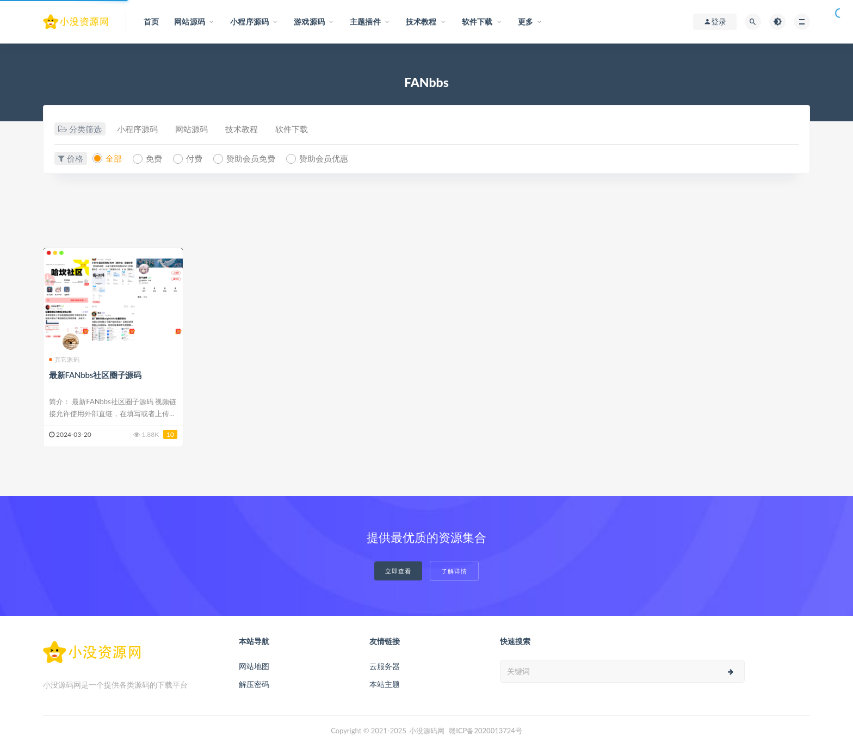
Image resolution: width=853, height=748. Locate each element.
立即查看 (398, 570)
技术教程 (241, 129)
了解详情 (454, 570)
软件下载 (291, 129)
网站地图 (254, 666)
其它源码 (64, 359)
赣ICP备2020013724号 (485, 730)
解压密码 (254, 684)
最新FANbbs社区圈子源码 (95, 375)
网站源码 (191, 129)
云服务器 (384, 666)
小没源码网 (426, 730)
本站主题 (384, 684)
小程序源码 (137, 129)
